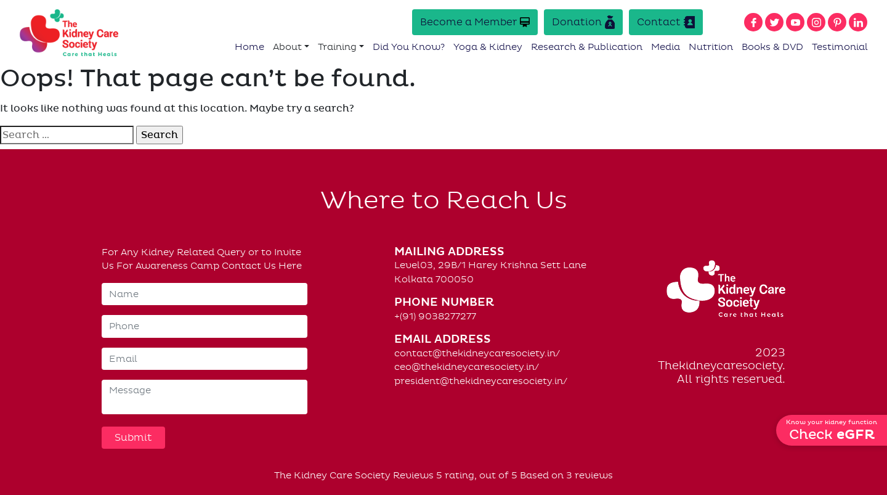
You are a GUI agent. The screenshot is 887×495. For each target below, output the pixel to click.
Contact (666, 22)
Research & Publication (586, 46)
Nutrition (711, 46)
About (287, 46)
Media (665, 46)
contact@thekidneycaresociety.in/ (477, 353)
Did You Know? (409, 46)
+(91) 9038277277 (435, 316)
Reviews (413, 475)
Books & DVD (772, 46)
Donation (583, 22)
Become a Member (475, 22)
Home (249, 46)
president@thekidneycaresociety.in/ (480, 381)
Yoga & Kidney (487, 46)
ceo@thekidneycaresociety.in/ (466, 366)
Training (337, 46)
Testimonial (840, 46)
